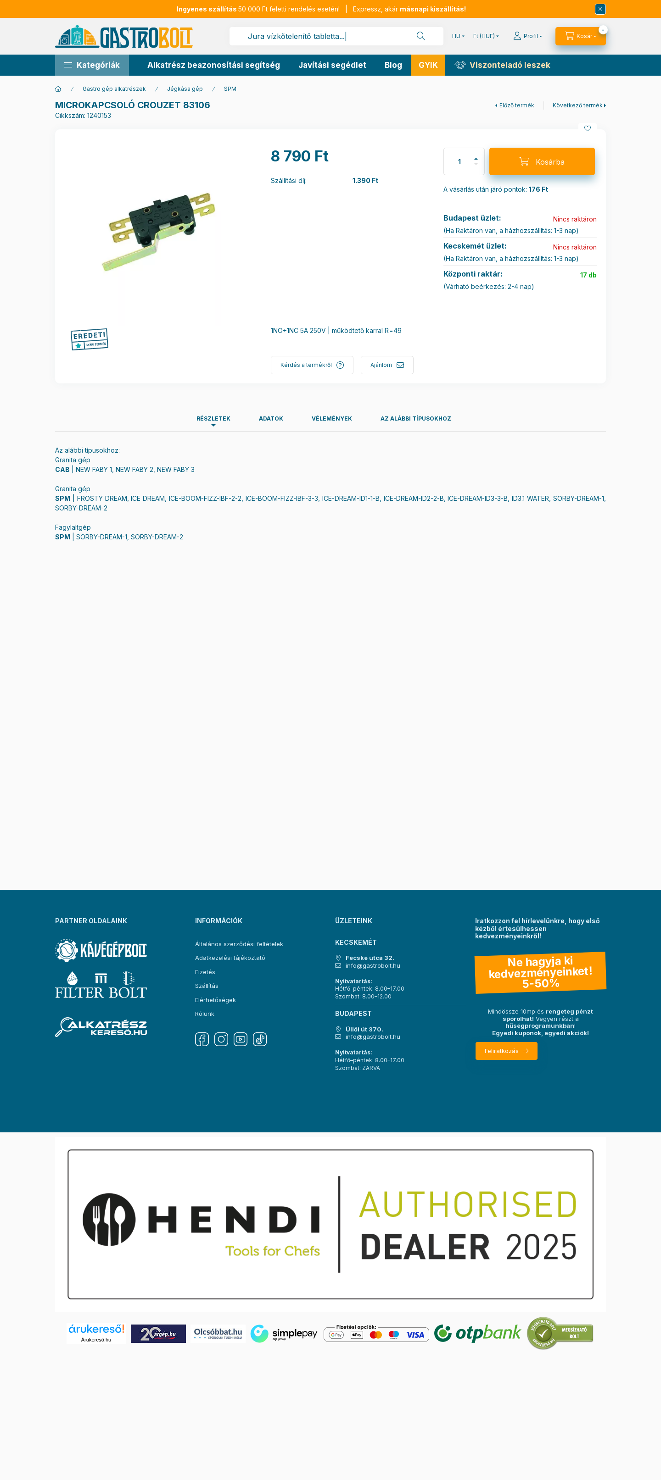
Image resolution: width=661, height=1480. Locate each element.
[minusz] (476, 168)
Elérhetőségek (215, 999)
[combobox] (336, 36)
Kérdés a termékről (306, 364)
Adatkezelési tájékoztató (230, 957)
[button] (92, 65)
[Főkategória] (58, 89)
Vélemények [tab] (332, 418)
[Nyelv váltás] (456, 36)
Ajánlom (381, 364)
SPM (230, 88)
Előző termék (516, 105)
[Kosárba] (542, 161)
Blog (393, 65)
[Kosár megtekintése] (580, 36)
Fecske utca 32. (370, 957)
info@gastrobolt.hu (373, 965)
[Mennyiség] (459, 161)
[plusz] (476, 154)
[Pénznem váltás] (484, 36)
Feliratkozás (502, 1050)
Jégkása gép (185, 88)
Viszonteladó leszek (510, 65)
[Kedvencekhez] (587, 128)
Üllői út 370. (364, 1029)
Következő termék (578, 105)
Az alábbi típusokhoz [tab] (416, 418)
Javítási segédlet (332, 65)
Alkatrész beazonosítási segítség (213, 65)
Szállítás (206, 985)
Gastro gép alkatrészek (114, 88)
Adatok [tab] (271, 418)
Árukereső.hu (96, 1339)
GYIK (428, 65)
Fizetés (205, 972)
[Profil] (528, 36)
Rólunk (204, 1013)
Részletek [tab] (213, 418)
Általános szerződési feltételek (239, 944)
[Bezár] (600, 9)
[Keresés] (421, 36)
